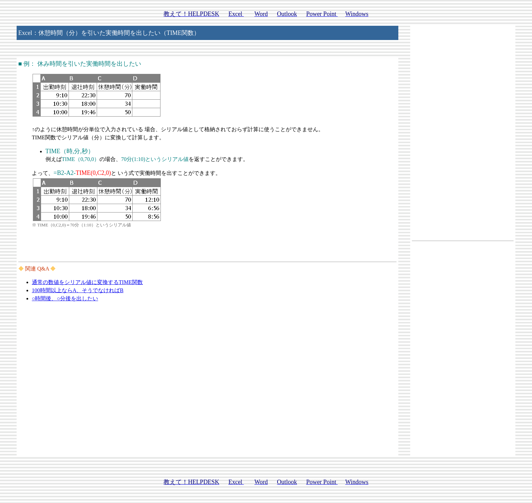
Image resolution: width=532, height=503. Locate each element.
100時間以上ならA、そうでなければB (78, 290)
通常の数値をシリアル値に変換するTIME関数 (87, 282)
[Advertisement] (463, 136)
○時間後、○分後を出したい (65, 298)
